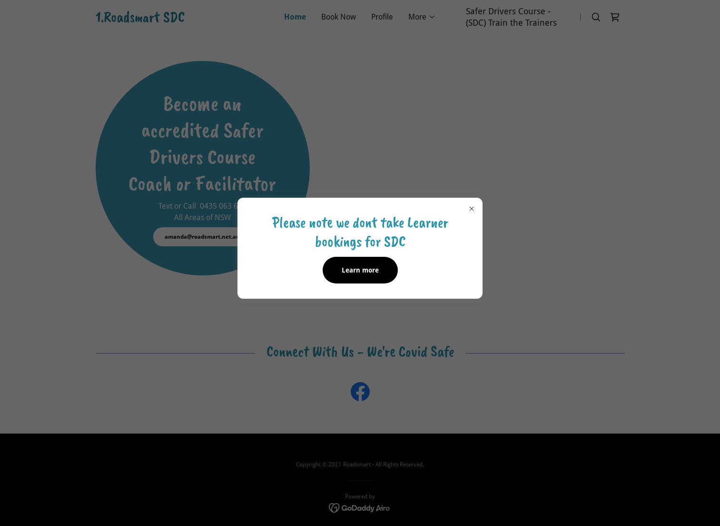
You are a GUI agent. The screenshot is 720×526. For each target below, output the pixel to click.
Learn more (360, 270)
